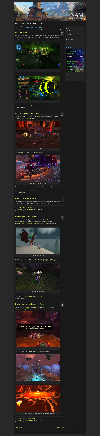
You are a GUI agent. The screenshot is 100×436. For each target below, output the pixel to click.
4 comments (38, 420)
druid (22, 152)
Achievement (21, 207)
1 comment (43, 191)
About (34, 23)
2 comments (38, 296)
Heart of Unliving (25, 261)
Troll (35, 418)
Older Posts (60, 30)
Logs (28, 23)
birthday (27, 207)
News (37, 105)
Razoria (36, 307)
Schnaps (49, 220)
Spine (26, 259)
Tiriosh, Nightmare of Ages (40, 223)
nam (31, 207)
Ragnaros (27, 307)
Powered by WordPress (79, 431)
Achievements (27, 105)
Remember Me (70, 39)
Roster (22, 23)
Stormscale (35, 207)
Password (68, 34)
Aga (21, 105)
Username (68, 30)
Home (16, 23)
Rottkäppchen (33, 261)
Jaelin (39, 259)
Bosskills (33, 105)
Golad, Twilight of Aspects (24, 223)
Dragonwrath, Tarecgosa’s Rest (23, 309)
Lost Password (69, 44)
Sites (40, 23)
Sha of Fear (27, 118)
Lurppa (38, 116)
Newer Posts (18, 30)
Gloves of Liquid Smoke (52, 261)
